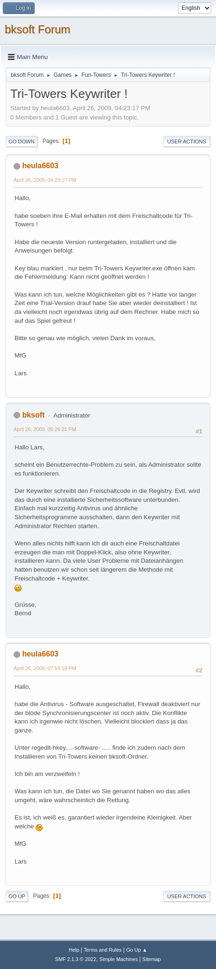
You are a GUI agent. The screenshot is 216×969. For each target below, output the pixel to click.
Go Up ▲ (136, 950)
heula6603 (40, 166)
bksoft (33, 415)
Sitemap (151, 959)
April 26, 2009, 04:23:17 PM (45, 180)
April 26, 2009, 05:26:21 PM (45, 429)
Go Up (16, 896)
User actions (186, 141)
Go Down (21, 141)
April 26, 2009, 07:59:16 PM (45, 668)
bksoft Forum (37, 29)
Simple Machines (118, 959)
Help (74, 950)
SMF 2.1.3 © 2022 (76, 959)
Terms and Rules (103, 950)
